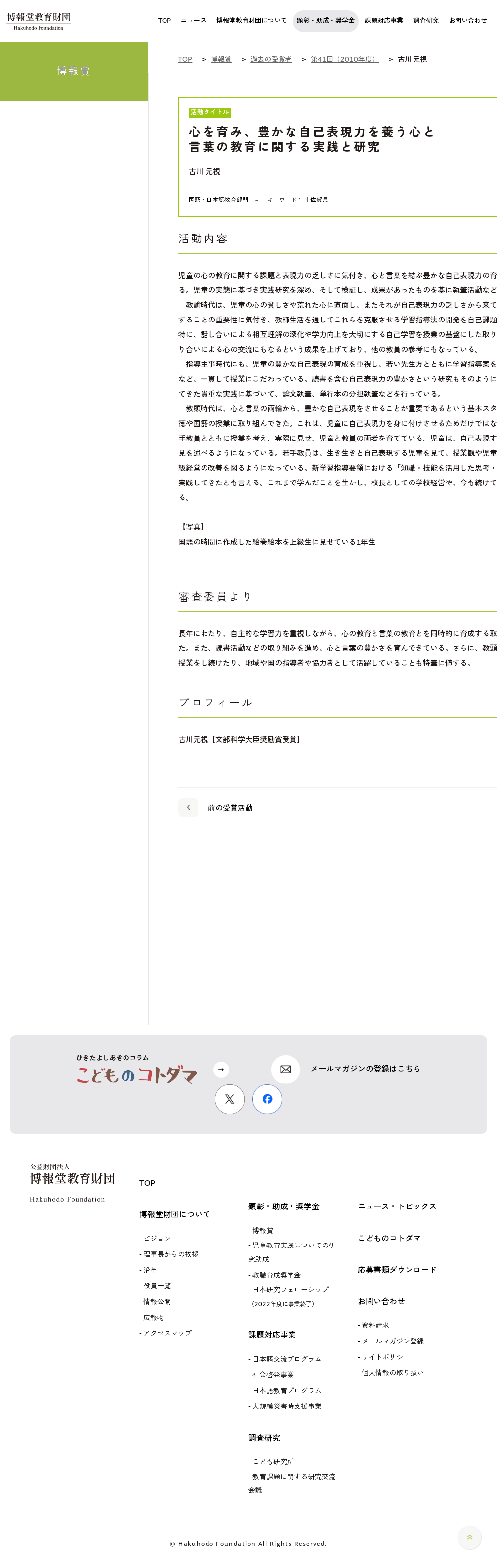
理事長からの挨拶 (171, 1255)
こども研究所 (273, 1462)
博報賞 (262, 1231)
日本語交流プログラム (287, 1359)
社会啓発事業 (273, 1375)
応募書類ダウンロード (397, 1270)
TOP (147, 1183)
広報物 (153, 1318)
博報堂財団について (174, 1215)
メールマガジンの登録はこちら (365, 1069)
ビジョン (157, 1239)
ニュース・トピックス (397, 1207)
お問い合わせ (381, 1302)
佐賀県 (319, 200)
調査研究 (264, 1438)
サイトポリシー (386, 1358)
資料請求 (375, 1326)
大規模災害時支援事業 (287, 1407)
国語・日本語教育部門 (218, 200)
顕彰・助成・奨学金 (284, 1207)
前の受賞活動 (215, 807)
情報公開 (157, 1302)
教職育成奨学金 (276, 1276)
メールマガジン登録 (393, 1342)
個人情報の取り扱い (393, 1373)
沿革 (150, 1271)
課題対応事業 (272, 1335)
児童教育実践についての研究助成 (291, 1253)
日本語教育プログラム (287, 1391)
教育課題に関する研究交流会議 (291, 1484)
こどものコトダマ (389, 1238)
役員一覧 (157, 1286)
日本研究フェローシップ (288, 1297)
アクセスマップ (167, 1334)
